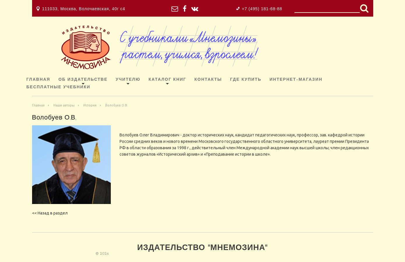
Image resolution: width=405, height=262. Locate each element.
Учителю (128, 80)
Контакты (208, 80)
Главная (38, 80)
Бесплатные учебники (58, 87)
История (90, 105)
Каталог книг (167, 80)
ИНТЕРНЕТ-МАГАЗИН (296, 80)
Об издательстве (82, 80)
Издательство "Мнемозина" (202, 248)
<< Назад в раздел (50, 213)
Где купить (245, 80)
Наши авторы (64, 105)
